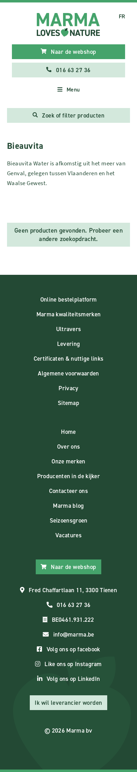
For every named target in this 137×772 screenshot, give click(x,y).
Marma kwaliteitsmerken (68, 314)
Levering (68, 344)
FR (122, 16)
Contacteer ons (68, 491)
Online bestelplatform (68, 299)
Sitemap (68, 403)
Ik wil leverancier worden (68, 703)
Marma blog (68, 506)
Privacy (68, 388)
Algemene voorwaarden (68, 373)
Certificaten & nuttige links (68, 358)
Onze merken (68, 461)
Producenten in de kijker (68, 476)
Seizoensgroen (69, 520)
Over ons (68, 446)
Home (68, 432)
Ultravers (68, 329)
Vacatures (68, 535)
